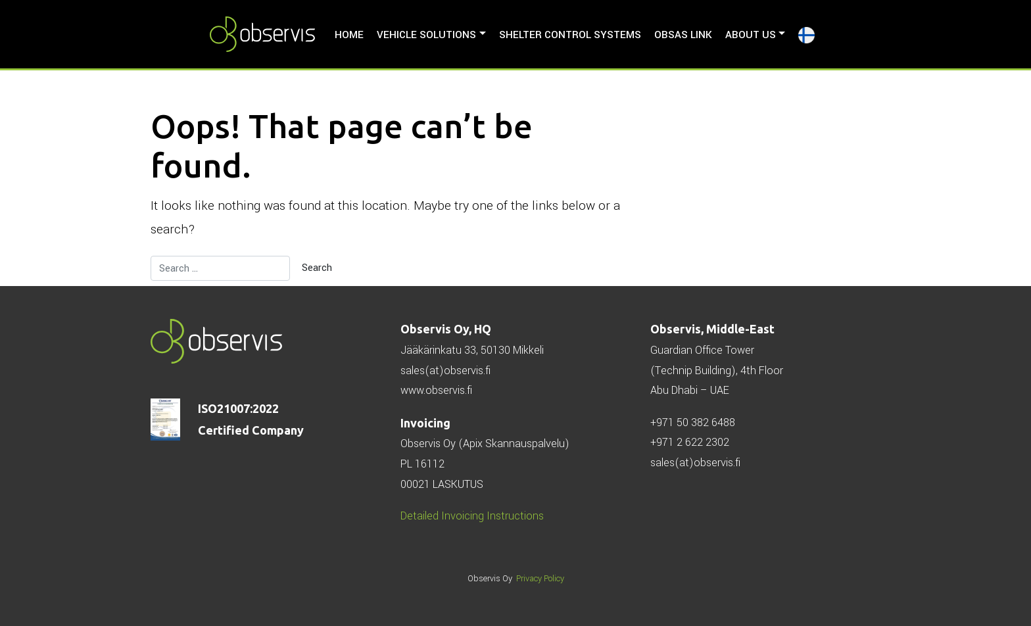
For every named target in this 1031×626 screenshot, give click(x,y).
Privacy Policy (540, 579)
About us (750, 35)
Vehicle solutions (426, 35)
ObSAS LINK (683, 35)
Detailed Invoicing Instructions (472, 515)
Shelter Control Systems (570, 35)
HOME (349, 35)
